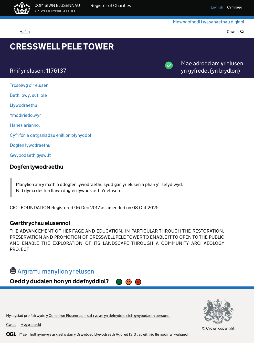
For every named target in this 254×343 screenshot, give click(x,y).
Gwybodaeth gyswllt (30, 155)
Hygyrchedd (31, 324)
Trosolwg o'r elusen (29, 85)
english (217, 7)
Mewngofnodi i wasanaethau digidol (208, 22)
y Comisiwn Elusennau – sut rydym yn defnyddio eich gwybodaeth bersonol (108, 315)
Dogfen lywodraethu (30, 145)
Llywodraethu (23, 105)
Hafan (25, 31)
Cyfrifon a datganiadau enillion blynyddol (50, 135)
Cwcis (11, 324)
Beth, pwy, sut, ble (28, 95)
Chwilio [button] (235, 31)
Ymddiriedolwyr (25, 115)
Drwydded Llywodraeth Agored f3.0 (106, 334)
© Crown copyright (218, 328)
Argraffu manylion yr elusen (52, 271)
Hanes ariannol (25, 125)
